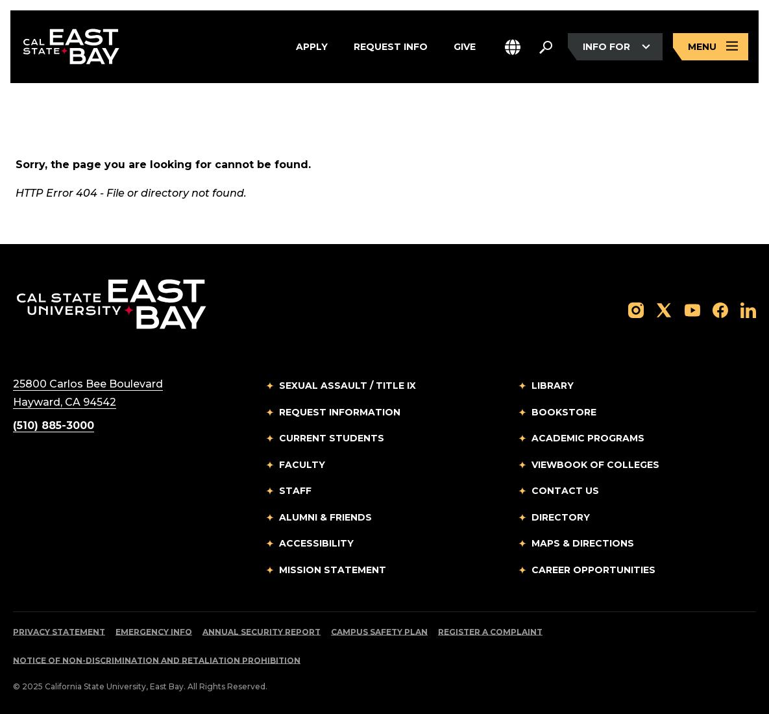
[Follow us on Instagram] (636, 309)
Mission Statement (332, 570)
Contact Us (565, 491)
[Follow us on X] (664, 309)
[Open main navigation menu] (710, 47)
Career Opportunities (593, 570)
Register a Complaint (490, 632)
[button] (513, 47)
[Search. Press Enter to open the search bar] (545, 46)
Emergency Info (154, 632)
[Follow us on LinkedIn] (748, 309)
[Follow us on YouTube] (692, 309)
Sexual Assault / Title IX (347, 385)
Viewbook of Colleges (595, 465)
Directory (560, 517)
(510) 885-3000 (53, 425)
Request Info (391, 47)
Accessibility (316, 543)
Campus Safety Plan (379, 632)
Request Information (339, 412)
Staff (295, 491)
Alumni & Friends (325, 517)
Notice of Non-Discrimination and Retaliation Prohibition (156, 660)
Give (465, 47)
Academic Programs (587, 438)
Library (552, 385)
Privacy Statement (59, 632)
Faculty (302, 465)
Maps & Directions (582, 543)
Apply (312, 47)
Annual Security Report (261, 632)
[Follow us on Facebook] (720, 309)
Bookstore (563, 412)
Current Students (331, 438)
